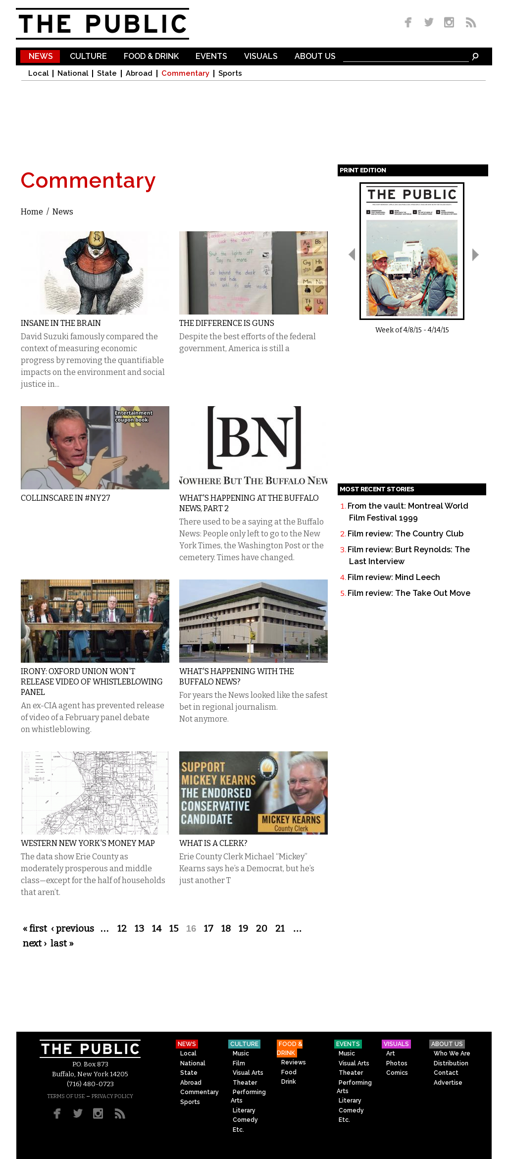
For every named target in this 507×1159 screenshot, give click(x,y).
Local (38, 73)
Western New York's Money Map (88, 843)
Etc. (238, 1129)
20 (261, 928)
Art (390, 1053)
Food (289, 1072)
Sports (230, 73)
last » (62, 943)
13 (139, 928)
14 (156, 928)
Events (211, 57)
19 (243, 928)
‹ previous (72, 928)
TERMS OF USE (66, 1096)
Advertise (448, 1082)
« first (35, 928)
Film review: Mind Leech (394, 577)
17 (208, 928)
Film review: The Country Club (405, 533)
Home (32, 211)
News (41, 57)
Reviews (293, 1062)
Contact (446, 1072)
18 (226, 928)
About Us (315, 57)
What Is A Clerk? (213, 843)
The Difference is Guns (226, 323)
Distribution (451, 1063)
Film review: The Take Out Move (409, 593)
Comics (397, 1072)
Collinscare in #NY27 (65, 498)
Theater (245, 1082)
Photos (396, 1063)
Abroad (139, 73)
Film (239, 1063)
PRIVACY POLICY (112, 1096)
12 (122, 928)
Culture (88, 57)
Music (241, 1053)
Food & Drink (151, 57)
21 (280, 928)
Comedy (245, 1119)
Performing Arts (248, 1096)
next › (35, 943)
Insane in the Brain (61, 323)
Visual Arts (248, 1072)
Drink (288, 1081)
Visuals (261, 57)
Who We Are (452, 1053)
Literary (244, 1110)
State (107, 73)
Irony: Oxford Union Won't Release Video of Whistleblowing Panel (92, 682)
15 (173, 928)
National (72, 73)
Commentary (185, 73)
